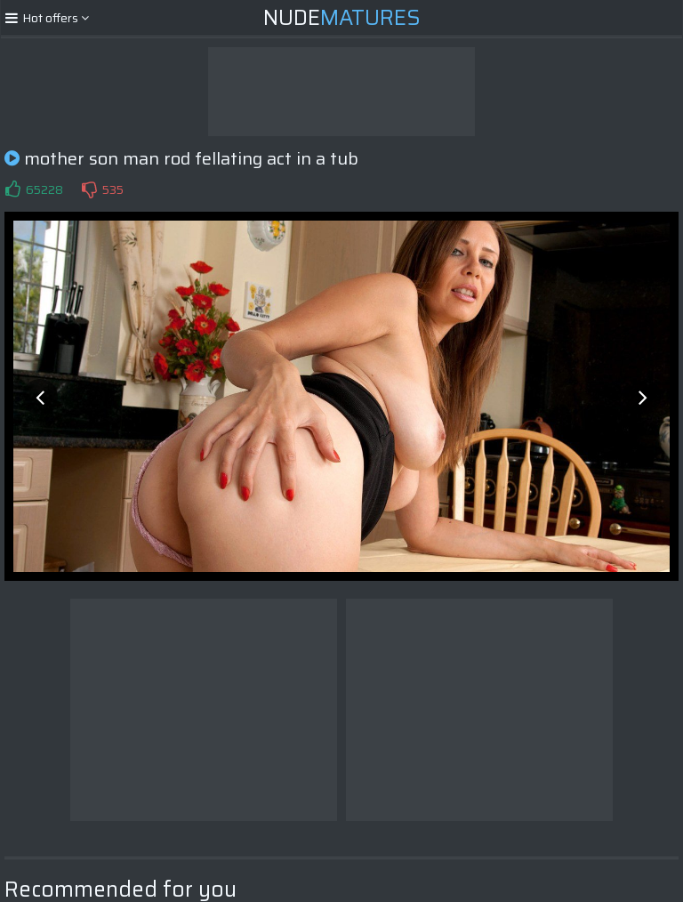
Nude (342, 18)
